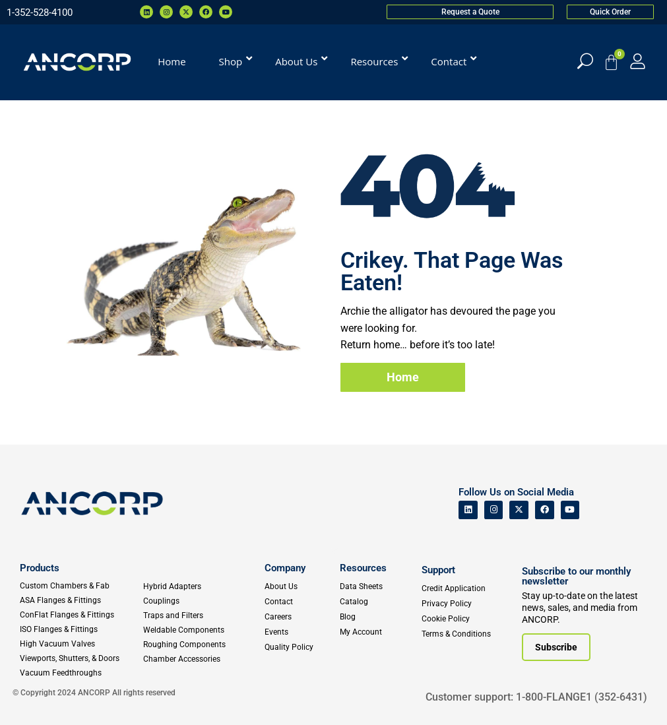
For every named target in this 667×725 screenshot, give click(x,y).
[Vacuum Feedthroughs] (81, 673)
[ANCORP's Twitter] (518, 510)
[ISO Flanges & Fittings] (81, 629)
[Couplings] (200, 601)
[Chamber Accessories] (200, 659)
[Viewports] (81, 658)
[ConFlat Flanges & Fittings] (81, 615)
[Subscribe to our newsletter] (556, 647)
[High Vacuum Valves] (81, 644)
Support (438, 570)
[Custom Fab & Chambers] (81, 586)
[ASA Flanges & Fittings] (81, 600)
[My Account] (637, 61)
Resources (363, 568)
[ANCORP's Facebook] (544, 510)
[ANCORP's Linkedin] (468, 510)
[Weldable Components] (200, 630)
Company (285, 568)
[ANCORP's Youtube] (570, 510)
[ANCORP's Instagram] (493, 510)
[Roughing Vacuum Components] (200, 644)
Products (39, 568)
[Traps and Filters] (200, 615)
